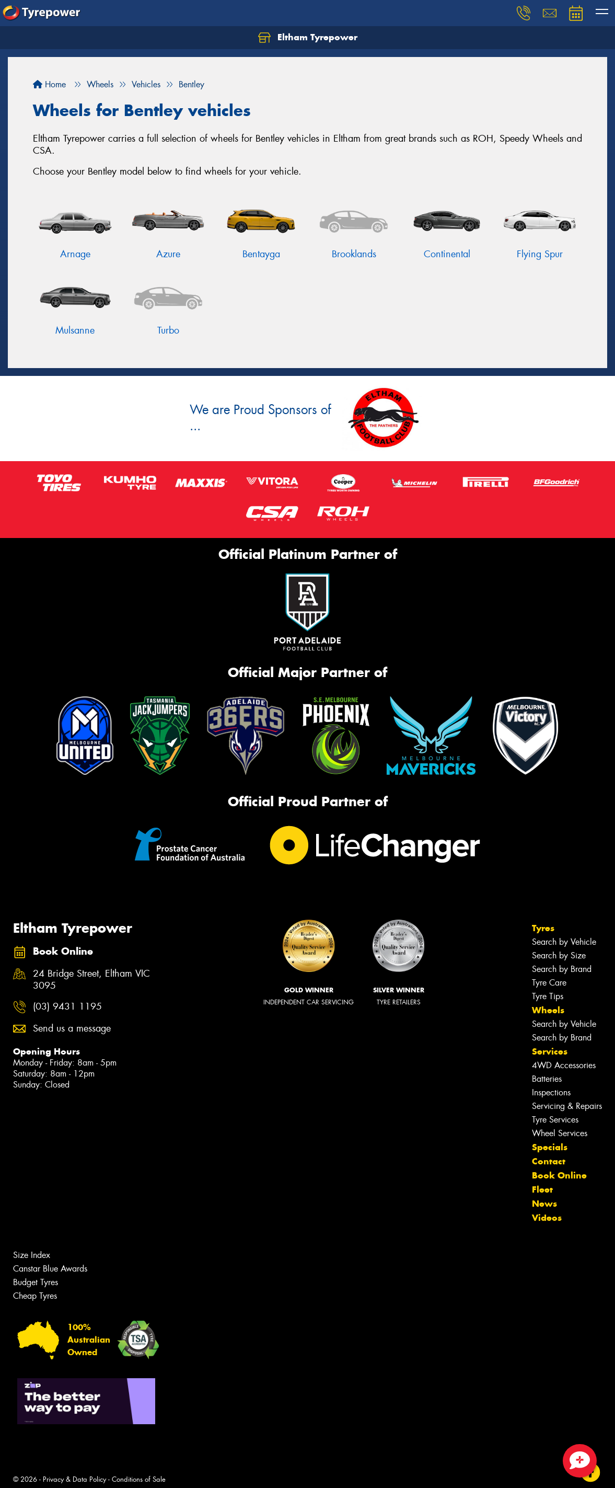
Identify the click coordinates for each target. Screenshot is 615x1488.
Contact (548, 1161)
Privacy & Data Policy (74, 1479)
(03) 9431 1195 (67, 1007)
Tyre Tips (547, 996)
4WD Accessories (564, 1065)
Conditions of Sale (139, 1479)
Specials (549, 1147)
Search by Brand (561, 969)
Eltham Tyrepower (307, 37)
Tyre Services (555, 1119)
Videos (547, 1217)
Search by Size (559, 955)
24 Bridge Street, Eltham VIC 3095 (91, 980)
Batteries (547, 1078)
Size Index (31, 1255)
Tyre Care (549, 982)
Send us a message (72, 1029)
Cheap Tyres (35, 1295)
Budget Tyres (35, 1282)
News (544, 1203)
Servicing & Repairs (567, 1106)
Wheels (548, 1010)
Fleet (542, 1189)
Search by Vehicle (564, 941)
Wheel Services (559, 1133)
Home (49, 84)
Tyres (543, 928)
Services (549, 1051)
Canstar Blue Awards (50, 1268)
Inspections (551, 1092)
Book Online (559, 1175)
